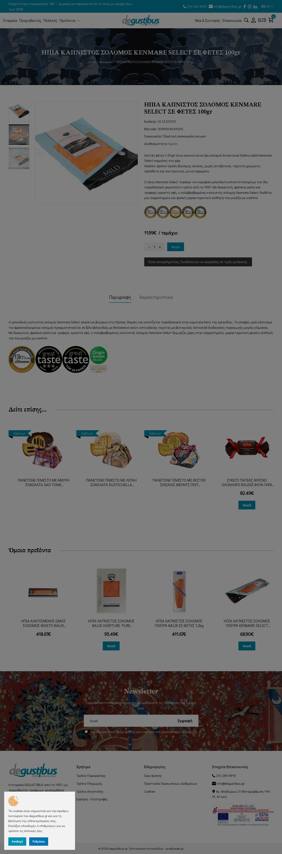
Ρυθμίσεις (39, 841)
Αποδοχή (17, 841)
